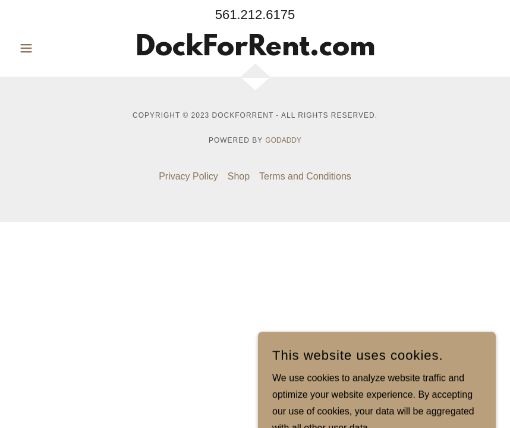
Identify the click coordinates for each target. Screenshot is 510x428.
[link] (255, 52)
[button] (50, 48)
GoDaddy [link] (283, 140)
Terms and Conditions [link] (305, 176)
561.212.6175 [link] (255, 14)
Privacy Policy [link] (188, 176)
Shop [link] (239, 176)
